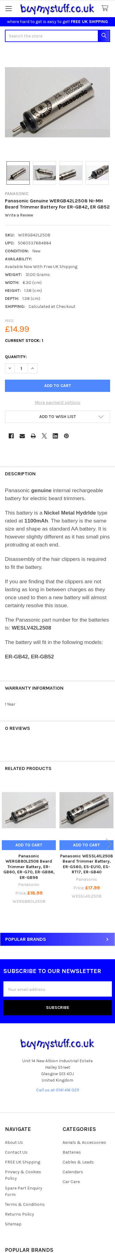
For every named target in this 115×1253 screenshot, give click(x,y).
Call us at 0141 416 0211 (57, 1090)
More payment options (57, 402)
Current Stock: (24, 340)
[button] (57, 417)
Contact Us (16, 1152)
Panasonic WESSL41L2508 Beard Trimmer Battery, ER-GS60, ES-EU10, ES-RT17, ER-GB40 (86, 864)
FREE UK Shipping (22, 1162)
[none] (57, 102)
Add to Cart (28, 845)
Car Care (71, 1181)
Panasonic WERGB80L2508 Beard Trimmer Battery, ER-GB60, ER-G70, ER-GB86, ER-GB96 (29, 866)
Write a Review (19, 215)
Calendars (73, 1171)
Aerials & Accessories (84, 1142)
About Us (14, 1142)
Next (109, 844)
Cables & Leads (78, 1162)
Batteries (72, 1152)
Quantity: (16, 356)
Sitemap (13, 1224)
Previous (6, 844)
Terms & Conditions (25, 1204)
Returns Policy (19, 1214)
